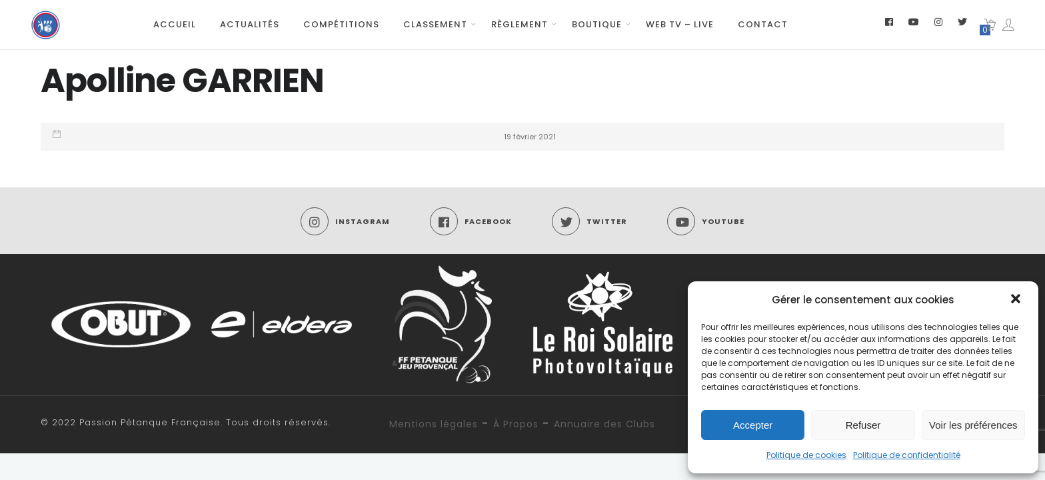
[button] (1017, 300)
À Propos (515, 424)
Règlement (519, 24)
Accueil (174, 24)
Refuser (863, 425)
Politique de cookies (806, 455)
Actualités (249, 24)
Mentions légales (433, 424)
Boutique (597, 24)
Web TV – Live (680, 24)
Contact (763, 24)
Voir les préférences (973, 425)
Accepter (752, 425)
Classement (435, 24)
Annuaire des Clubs (604, 424)
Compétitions (341, 24)
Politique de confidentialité (906, 455)
